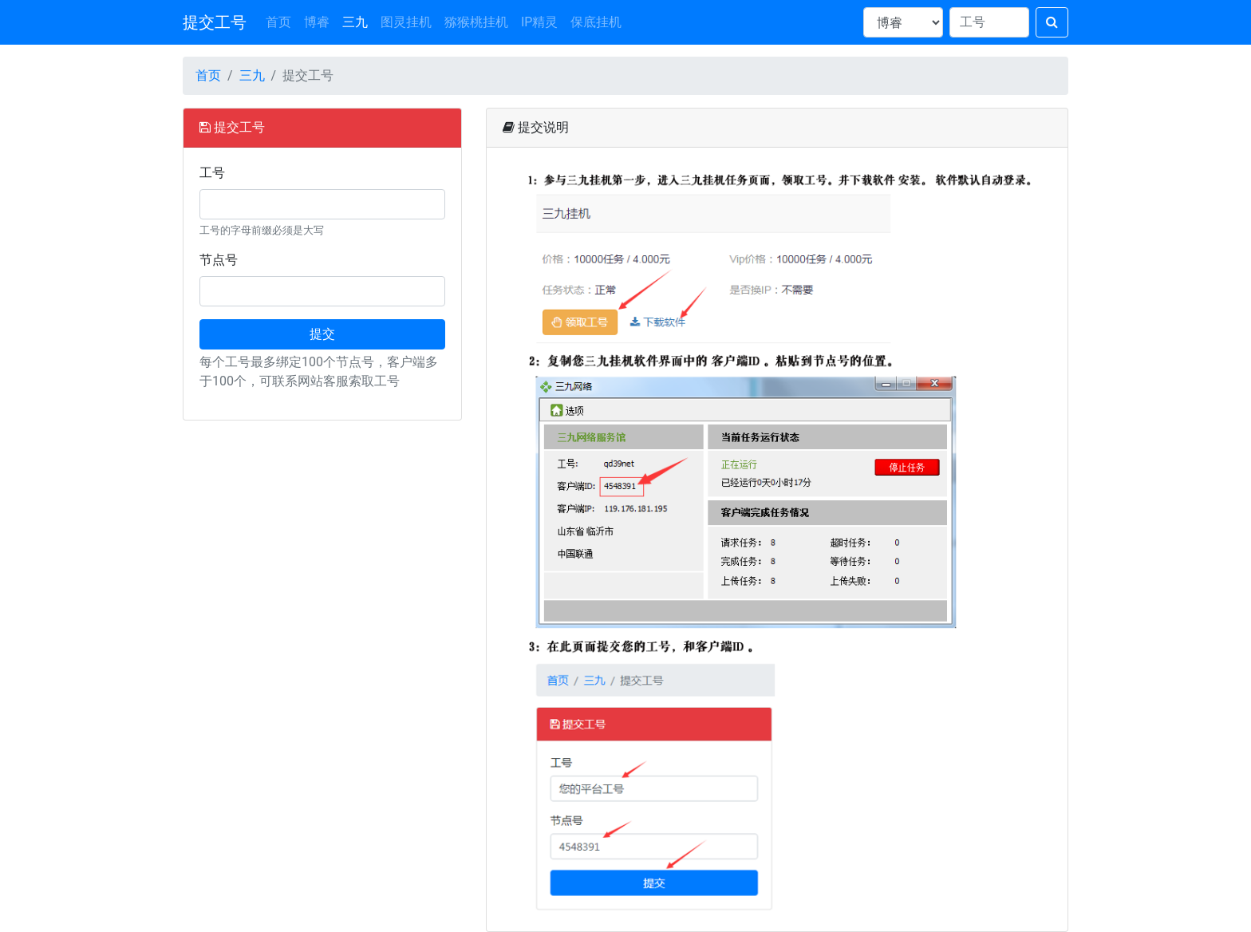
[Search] (989, 22)
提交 (322, 334)
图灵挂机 (406, 22)
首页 (278, 22)
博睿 (317, 22)
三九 (355, 22)
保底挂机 (596, 22)
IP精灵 (539, 22)
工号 (212, 172)
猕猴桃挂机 (476, 22)
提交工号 (215, 22)
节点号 (218, 259)
